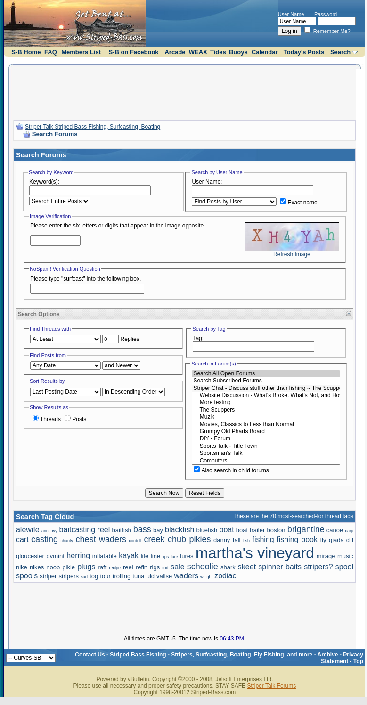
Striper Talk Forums (271, 685)
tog (94, 576)
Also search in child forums (231, 470)
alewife (28, 530)
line (155, 555)
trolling (121, 576)
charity (67, 540)
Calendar (265, 52)
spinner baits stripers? (295, 567)
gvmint (55, 555)
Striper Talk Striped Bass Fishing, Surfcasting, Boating (92, 126)
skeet (247, 567)
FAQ (50, 52)
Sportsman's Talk (266, 453)
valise (164, 576)
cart (22, 539)
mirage (326, 555)
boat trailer (250, 530)
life (145, 555)
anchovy (49, 530)
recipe (115, 568)
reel (128, 567)
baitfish (121, 530)
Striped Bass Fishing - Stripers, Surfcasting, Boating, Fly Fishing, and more (211, 654)
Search (340, 52)
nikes (37, 567)
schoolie (202, 566)
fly (323, 539)
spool (344, 567)
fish (246, 540)
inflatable (104, 555)
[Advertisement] (184, 91)
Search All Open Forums (266, 373)
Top (358, 661)
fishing (263, 539)
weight (206, 577)
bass (142, 529)
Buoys (238, 52)
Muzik (266, 417)
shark (228, 567)
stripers (68, 576)
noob (53, 567)
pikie (68, 567)
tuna (138, 576)
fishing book (297, 539)
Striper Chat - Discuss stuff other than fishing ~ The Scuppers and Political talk (266, 388)
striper (48, 576)
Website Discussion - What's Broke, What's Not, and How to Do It (266, 395)
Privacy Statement (342, 657)
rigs (155, 567)
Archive (328, 654)
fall (237, 539)
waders (186, 576)
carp (349, 530)
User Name (291, 14)
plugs (86, 567)
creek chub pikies (177, 539)
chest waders (101, 539)
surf (84, 577)
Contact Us (90, 654)
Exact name (298, 202)
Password (325, 14)
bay (158, 530)
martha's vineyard (255, 552)
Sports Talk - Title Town (266, 446)
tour (105, 576)
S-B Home (26, 52)
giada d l (341, 539)
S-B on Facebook (133, 52)
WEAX (198, 52)
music (345, 555)
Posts (75, 419)
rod (165, 568)
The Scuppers (266, 409)
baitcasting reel (84, 530)
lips (166, 556)
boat (226, 530)
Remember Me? (327, 31)
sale (177, 567)
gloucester (30, 555)
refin (141, 567)
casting (44, 539)
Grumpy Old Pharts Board (266, 431)
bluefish (207, 530)
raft (102, 567)
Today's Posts (304, 52)
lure (174, 556)
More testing (266, 402)
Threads (47, 419)
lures (186, 555)
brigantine (306, 529)
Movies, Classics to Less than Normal (266, 424)
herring (78, 555)
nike (21, 567)
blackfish (179, 530)
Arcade (174, 52)
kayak (129, 555)
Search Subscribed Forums (266, 380)
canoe (334, 530)
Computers (266, 460)
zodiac (225, 576)
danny (221, 539)
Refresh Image (291, 254)
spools (27, 576)
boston (276, 530)
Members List (81, 52)
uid (151, 576)
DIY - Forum (266, 438)
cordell (135, 540)
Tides (218, 52)
